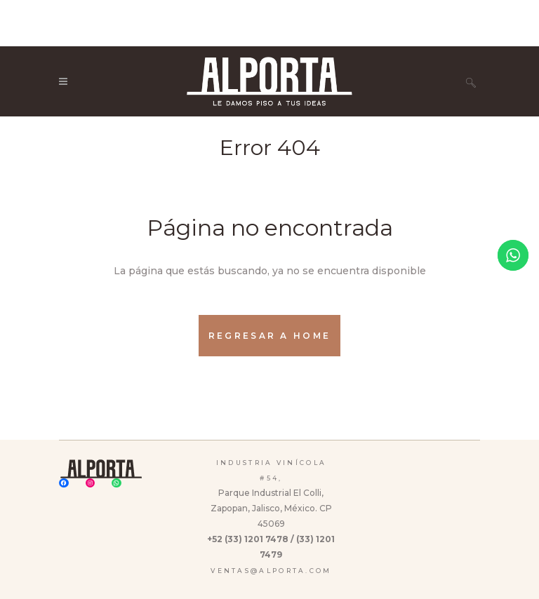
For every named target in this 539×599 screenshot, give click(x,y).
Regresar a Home (269, 335)
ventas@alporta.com (271, 570)
